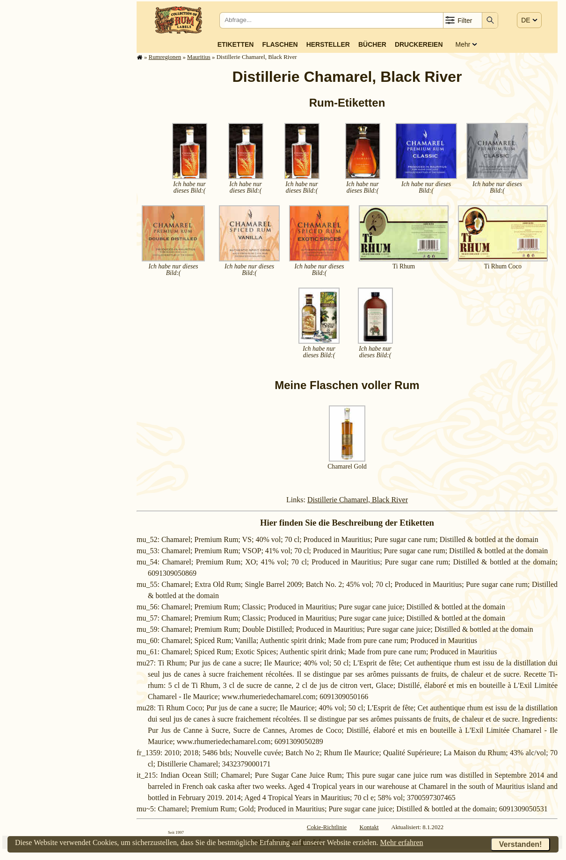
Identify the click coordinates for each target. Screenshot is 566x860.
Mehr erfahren (401, 842)
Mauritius (198, 57)
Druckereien (419, 44)
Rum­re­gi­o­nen (165, 57)
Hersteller (328, 44)
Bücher (372, 44)
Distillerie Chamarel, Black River (357, 500)
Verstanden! (520, 844)
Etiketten (236, 44)
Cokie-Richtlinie (327, 827)
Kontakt (368, 827)
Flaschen (280, 44)
